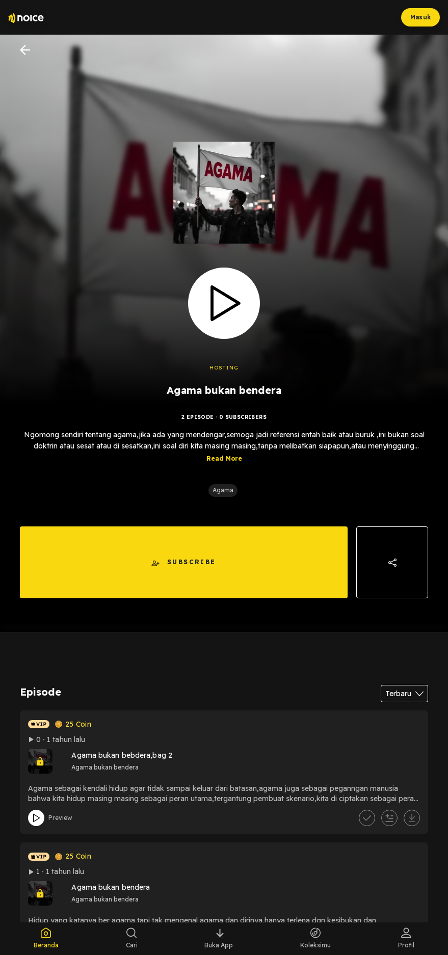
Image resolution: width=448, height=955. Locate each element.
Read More (224, 458)
